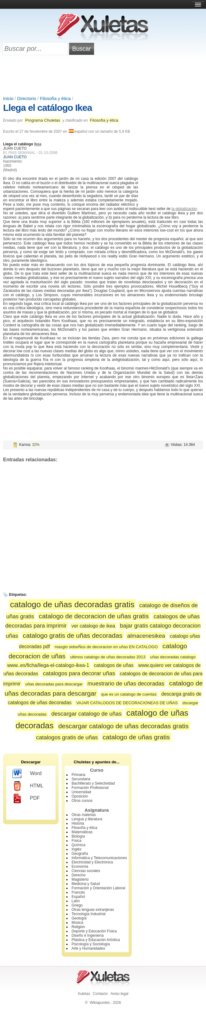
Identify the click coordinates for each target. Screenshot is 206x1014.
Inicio (8, 98)
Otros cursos (82, 800)
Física (76, 840)
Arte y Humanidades (88, 948)
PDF (26, 798)
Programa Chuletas (42, 120)
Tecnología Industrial (88, 914)
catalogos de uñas (113, 665)
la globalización (184, 209)
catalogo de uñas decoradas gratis (72, 604)
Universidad (81, 792)
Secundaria (81, 779)
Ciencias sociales (86, 871)
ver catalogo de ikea (93, 625)
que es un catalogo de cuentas (129, 694)
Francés (78, 892)
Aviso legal (119, 994)
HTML (27, 786)
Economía (80, 866)
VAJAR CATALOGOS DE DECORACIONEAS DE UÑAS (127, 703)
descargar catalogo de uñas (86, 713)
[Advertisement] (103, 76)
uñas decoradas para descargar (54, 684)
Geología (79, 918)
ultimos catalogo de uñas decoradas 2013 (107, 657)
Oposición (80, 796)
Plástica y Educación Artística (96, 940)
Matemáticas (82, 832)
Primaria (78, 775)
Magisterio (80, 879)
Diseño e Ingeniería (88, 935)
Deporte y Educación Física (94, 931)
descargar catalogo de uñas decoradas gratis (123, 725)
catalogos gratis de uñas (67, 737)
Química (78, 845)
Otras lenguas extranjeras (93, 909)
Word (27, 774)
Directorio (26, 98)
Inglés (76, 849)
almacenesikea (146, 635)
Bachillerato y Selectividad (93, 783)
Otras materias (84, 815)
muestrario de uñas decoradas (126, 683)
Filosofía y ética (55, 98)
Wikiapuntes (100, 1002)
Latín (76, 901)
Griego (77, 905)
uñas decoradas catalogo (173, 657)
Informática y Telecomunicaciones (99, 858)
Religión (78, 927)
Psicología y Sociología (91, 944)
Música (77, 922)
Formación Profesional (90, 788)
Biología (78, 836)
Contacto (100, 994)
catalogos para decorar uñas (79, 673)
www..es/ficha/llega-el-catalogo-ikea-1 (48, 665)
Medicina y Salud (86, 884)
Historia (78, 823)
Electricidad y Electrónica (92, 862)
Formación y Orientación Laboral (98, 888)
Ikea (37, 144)
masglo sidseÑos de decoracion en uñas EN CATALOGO (106, 646)
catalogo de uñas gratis (136, 737)
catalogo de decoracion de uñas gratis (94, 616)
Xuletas (84, 994)
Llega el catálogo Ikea (47, 108)
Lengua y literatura (87, 819)
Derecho (78, 875)
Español (78, 897)
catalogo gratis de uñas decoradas (72, 635)
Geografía (80, 853)
